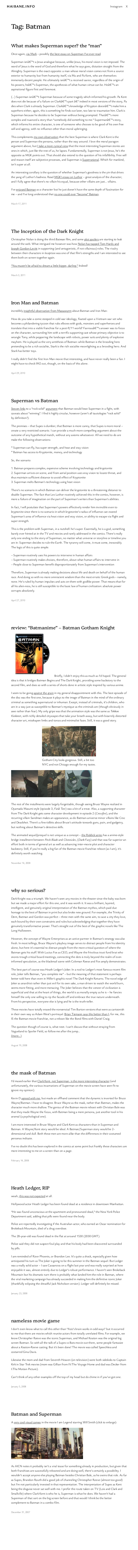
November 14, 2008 (20, 863)
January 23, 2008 (19, 1293)
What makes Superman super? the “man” (56, 45)
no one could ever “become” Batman (76, 194)
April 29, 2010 (18, 373)
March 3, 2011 (18, 275)
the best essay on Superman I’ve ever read (75, 54)
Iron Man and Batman (35, 302)
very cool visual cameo (27, 1422)
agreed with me (30, 1098)
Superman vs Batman (34, 400)
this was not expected (32, 1196)
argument (52, 408)
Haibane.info (21, 6)
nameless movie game (35, 1320)
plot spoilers (91, 239)
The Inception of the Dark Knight (47, 230)
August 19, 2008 (19, 1045)
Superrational (90, 159)
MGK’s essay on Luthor (68, 177)
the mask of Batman (33, 1072)
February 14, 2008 (20, 1160)
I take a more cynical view (52, 146)
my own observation (46, 137)
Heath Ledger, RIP (30, 1187)
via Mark (31, 54)
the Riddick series (91, 835)
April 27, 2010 (18, 600)
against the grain (44, 693)
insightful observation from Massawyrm (48, 311)
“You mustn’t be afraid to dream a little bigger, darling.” (44, 265)
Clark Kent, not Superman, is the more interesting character (73, 1081)
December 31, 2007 (20, 1512)
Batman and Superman (36, 1413)
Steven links (18, 408)
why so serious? (28, 890)
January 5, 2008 (18, 1386)
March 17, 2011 (19, 203)
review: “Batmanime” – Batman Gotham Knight (63, 627)
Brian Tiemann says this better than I (86, 1014)
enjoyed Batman (26, 189)
